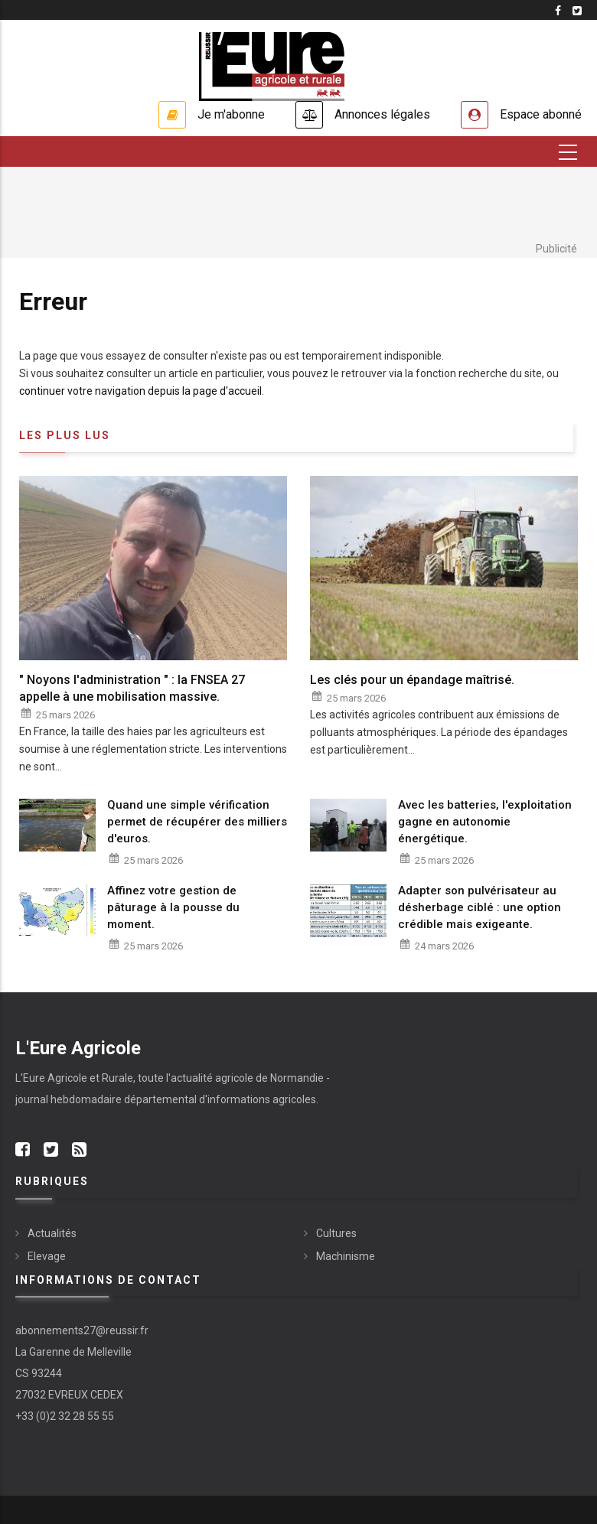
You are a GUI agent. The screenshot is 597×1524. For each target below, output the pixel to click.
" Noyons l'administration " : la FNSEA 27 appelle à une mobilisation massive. (132, 688)
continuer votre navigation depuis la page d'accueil (140, 391)
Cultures (336, 1233)
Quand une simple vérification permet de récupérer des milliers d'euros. (197, 821)
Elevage (47, 1256)
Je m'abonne (231, 114)
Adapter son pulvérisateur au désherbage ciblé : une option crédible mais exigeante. (479, 907)
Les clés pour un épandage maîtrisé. (412, 679)
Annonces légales (382, 114)
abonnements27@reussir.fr (81, 1330)
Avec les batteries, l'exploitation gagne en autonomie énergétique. (485, 821)
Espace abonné (541, 114)
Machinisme (345, 1256)
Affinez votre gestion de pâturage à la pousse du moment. (173, 907)
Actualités (52, 1233)
